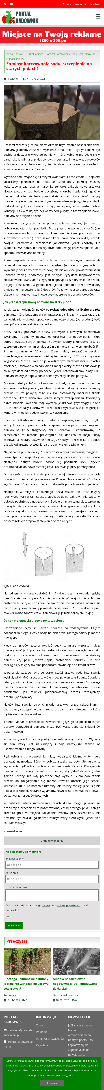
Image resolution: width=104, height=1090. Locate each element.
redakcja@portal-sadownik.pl (18, 1032)
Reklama (80, 4)
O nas (67, 4)
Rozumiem (52, 1083)
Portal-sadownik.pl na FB (18, 1044)
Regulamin (43, 1045)
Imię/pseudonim (52, 863)
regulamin (44, 905)
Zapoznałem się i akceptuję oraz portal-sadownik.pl (47, 911)
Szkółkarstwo (35, 54)
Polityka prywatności (50, 1039)
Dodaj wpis (14, 925)
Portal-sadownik (15, 54)
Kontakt (95, 4)
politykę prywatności (68, 905)
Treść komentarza (52, 893)
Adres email (52, 877)
